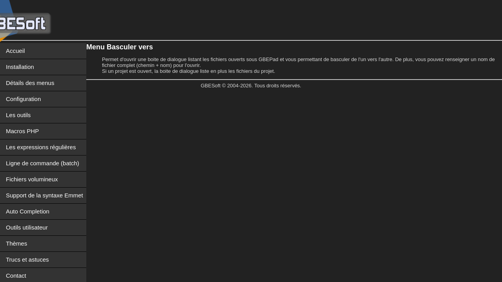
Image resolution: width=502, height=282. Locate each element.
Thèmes (16, 243)
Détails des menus (30, 83)
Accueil (15, 50)
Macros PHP (22, 131)
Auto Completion (27, 211)
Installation (20, 66)
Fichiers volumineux (32, 179)
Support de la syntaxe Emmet (44, 195)
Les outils (18, 115)
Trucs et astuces (27, 259)
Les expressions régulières (41, 147)
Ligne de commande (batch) (42, 163)
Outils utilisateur (27, 227)
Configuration (23, 99)
